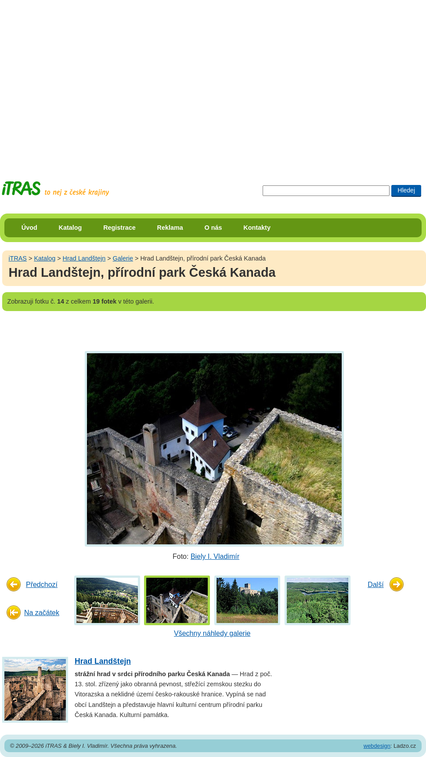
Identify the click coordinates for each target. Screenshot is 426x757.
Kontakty (257, 227)
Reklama (170, 227)
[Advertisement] (82, 82)
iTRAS (17, 258)
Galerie (123, 258)
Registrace (119, 227)
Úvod (29, 227)
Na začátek (41, 612)
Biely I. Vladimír (215, 556)
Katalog (70, 227)
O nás (213, 227)
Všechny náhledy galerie (212, 633)
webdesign (377, 746)
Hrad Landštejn (84, 258)
